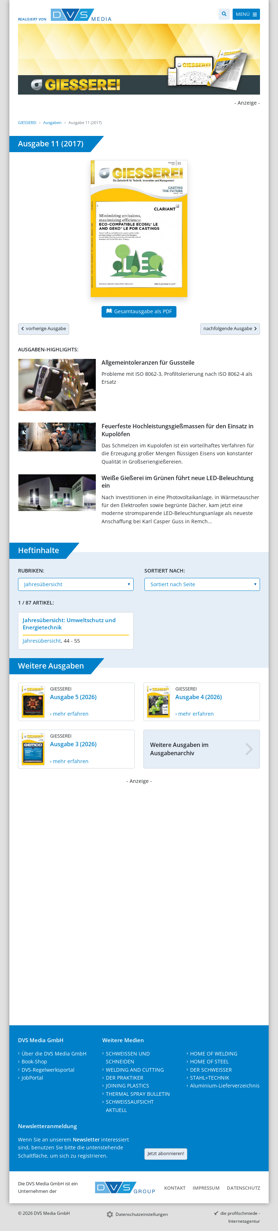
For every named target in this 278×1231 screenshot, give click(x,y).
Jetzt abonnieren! (166, 1153)
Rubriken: (31, 570)
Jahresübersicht (42, 640)
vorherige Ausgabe (43, 328)
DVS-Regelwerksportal (48, 1069)
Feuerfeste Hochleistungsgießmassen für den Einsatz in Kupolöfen (178, 430)
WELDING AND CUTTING (135, 1069)
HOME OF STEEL (209, 1061)
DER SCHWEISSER (211, 1069)
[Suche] (224, 14)
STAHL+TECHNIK (209, 1077)
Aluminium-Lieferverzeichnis (225, 1085)
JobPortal (32, 1077)
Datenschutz (243, 1188)
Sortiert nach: (164, 570)
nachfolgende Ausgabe (230, 328)
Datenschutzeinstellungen (142, 1214)
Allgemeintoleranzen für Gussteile (148, 362)
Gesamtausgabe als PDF (139, 311)
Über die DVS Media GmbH (54, 1053)
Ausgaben (52, 122)
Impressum (206, 1188)
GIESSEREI (27, 122)
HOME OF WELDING (213, 1053)
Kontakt (174, 1188)
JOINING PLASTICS (127, 1085)
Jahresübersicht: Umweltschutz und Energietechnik (69, 623)
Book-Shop (34, 1061)
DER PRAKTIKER (124, 1077)
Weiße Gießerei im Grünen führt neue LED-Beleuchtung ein (178, 481)
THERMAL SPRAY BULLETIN (138, 1093)
